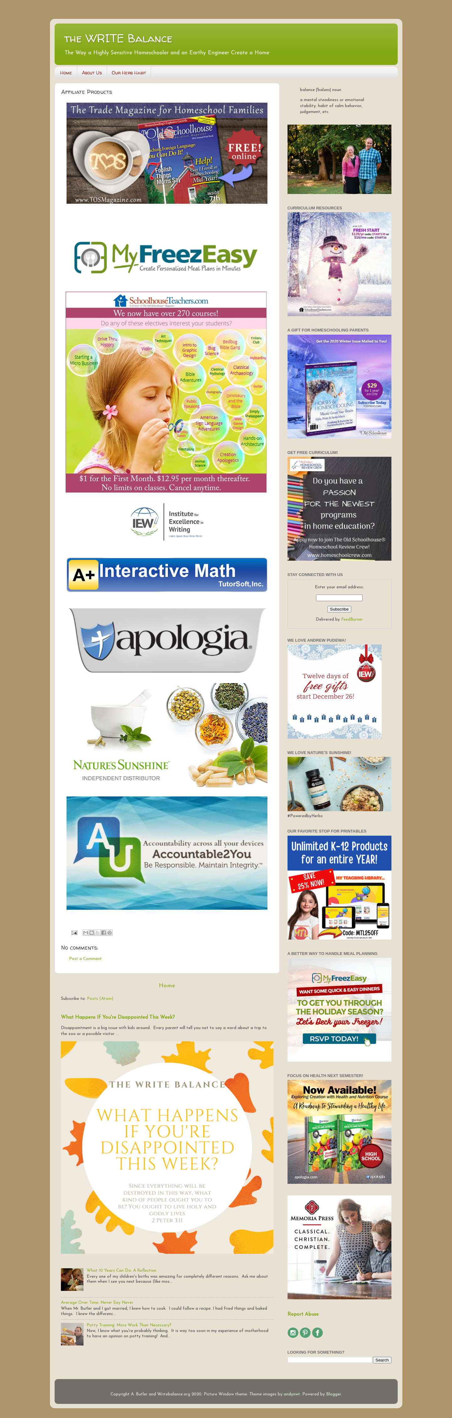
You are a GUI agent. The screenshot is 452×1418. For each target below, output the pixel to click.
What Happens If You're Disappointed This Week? (118, 1017)
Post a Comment (85, 959)
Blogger (333, 1394)
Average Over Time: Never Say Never (97, 1303)
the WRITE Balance (118, 38)
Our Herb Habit (129, 72)
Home (66, 72)
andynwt (292, 1394)
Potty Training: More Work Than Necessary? (129, 1325)
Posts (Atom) (100, 999)
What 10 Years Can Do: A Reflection (121, 1271)
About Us (92, 72)
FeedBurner (352, 619)
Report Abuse (303, 1314)
